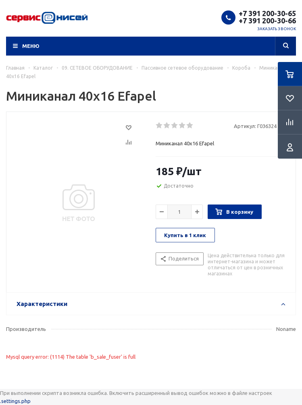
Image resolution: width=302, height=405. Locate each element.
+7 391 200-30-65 (267, 13)
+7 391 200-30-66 (267, 20)
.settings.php (15, 401)
